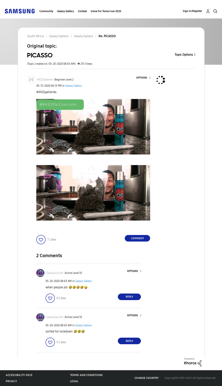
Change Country (147, 378)
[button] (143, 78)
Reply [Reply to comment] (129, 296)
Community (46, 11)
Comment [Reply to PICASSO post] (137, 238)
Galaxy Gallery (65, 11)
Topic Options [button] (184, 54)
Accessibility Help (19, 375)
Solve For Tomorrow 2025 (106, 11)
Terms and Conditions (86, 375)
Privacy (11, 381)
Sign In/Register (192, 11)
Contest (82, 11)
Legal (74, 381)
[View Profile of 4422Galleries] (45, 79)
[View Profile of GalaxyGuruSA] (54, 273)
